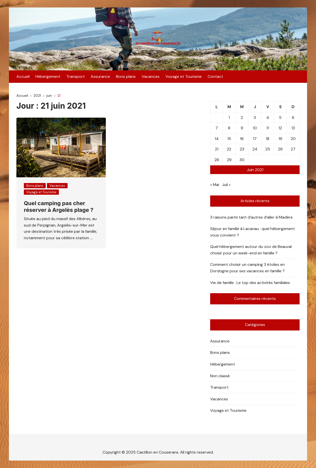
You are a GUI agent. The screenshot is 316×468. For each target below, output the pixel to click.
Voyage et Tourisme (183, 76)
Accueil (23, 76)
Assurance (100, 76)
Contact (215, 76)
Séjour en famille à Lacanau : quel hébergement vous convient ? (252, 232)
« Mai (214, 184)
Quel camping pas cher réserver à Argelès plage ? (58, 206)
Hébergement (48, 76)
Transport (75, 76)
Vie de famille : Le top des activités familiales (250, 282)
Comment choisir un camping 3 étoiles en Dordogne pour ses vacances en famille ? (247, 268)
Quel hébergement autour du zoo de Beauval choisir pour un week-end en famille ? (251, 250)
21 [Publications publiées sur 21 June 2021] (216, 149)
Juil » (226, 184)
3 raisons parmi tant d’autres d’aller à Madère (251, 217)
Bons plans (126, 76)
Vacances (150, 76)
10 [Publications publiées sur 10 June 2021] (255, 128)
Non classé (220, 375)
